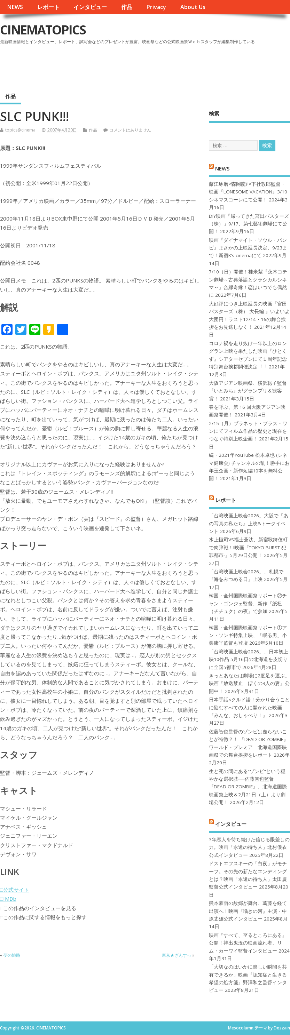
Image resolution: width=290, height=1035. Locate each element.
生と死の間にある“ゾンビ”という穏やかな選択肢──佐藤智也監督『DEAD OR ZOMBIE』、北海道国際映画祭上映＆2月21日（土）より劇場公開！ (248, 787)
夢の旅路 (11, 955)
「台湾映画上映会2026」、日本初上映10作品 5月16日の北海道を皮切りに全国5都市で (248, 659)
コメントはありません (130, 130)
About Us (192, 7)
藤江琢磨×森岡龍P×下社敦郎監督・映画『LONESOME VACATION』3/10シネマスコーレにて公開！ (248, 192)
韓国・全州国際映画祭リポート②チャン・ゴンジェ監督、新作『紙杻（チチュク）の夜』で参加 (248, 603)
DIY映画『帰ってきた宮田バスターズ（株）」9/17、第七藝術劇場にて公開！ (249, 224)
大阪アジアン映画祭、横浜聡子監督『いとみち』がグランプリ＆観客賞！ (248, 391)
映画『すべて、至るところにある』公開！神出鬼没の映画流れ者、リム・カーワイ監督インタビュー (248, 943)
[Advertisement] (157, 65)
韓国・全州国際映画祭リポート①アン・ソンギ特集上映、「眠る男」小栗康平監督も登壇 (248, 635)
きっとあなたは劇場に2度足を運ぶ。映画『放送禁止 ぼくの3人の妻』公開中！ (249, 683)
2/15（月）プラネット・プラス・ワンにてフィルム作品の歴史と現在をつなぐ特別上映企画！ (248, 431)
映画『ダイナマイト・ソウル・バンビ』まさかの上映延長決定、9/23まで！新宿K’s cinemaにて (248, 248)
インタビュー (90, 7)
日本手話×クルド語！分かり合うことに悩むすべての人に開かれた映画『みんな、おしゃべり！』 (249, 707)
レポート (48, 7)
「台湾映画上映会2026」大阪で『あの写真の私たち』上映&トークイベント (248, 523)
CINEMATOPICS (43, 29)
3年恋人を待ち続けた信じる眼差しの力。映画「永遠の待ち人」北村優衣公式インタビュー (249, 847)
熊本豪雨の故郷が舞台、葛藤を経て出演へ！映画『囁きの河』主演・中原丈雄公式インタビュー (248, 911)
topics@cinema (20, 130)
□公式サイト (14, 889)
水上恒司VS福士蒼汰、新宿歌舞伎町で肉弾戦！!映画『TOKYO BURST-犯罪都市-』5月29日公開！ (248, 547)
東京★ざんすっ (176, 955)
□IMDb (8, 898)
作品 (126, 7)
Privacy (156, 7)
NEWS (15, 7)
